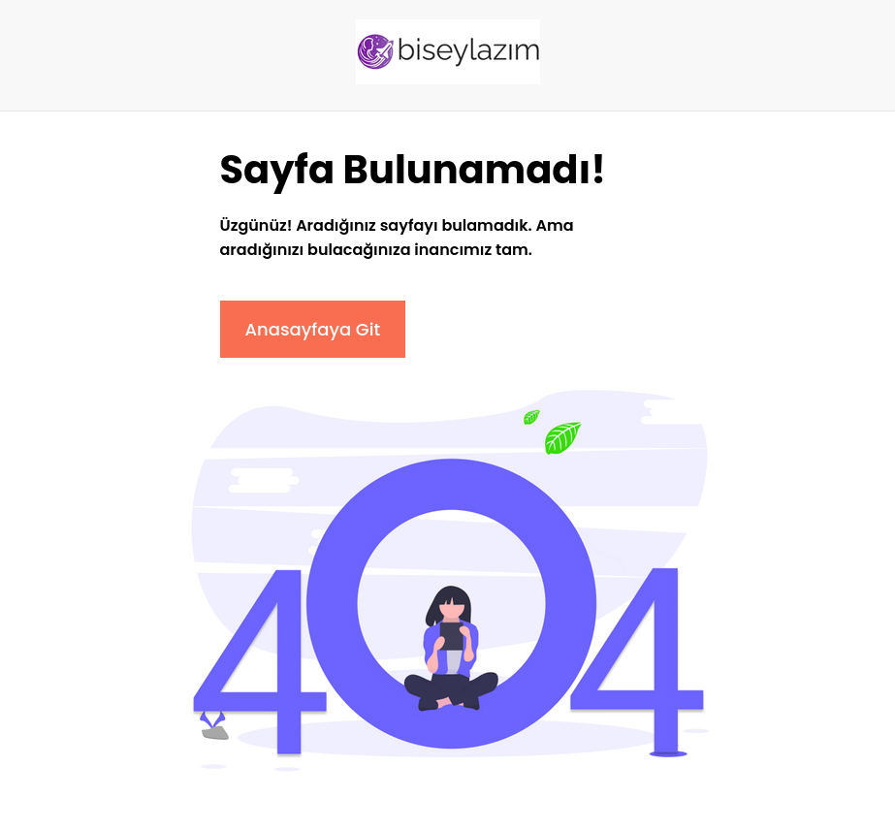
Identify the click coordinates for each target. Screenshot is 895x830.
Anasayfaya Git (313, 329)
